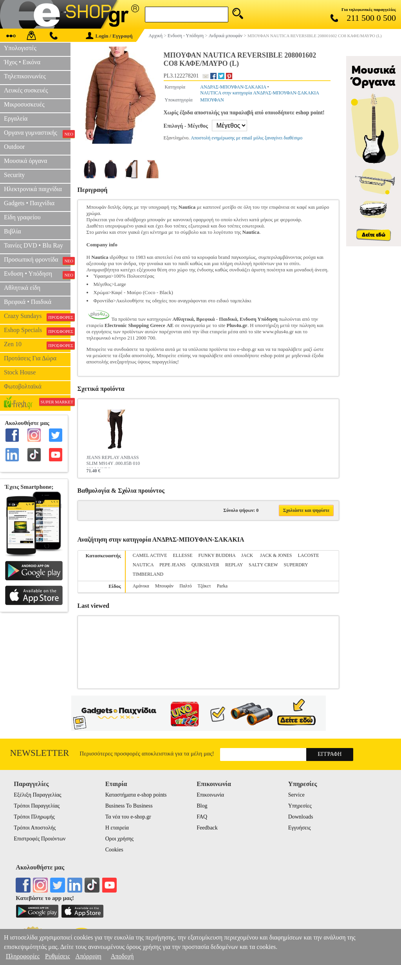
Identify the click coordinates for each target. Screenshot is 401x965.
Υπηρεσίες (300, 806)
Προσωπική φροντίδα (37, 260)
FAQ (202, 817)
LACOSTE (308, 555)
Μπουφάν (164, 586)
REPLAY (234, 564)
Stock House (20, 372)
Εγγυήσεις (299, 828)
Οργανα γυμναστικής (37, 133)
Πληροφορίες (23, 956)
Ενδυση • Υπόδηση (37, 274)
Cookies (114, 850)
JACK (247, 555)
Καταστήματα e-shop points (136, 795)
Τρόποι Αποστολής (35, 828)
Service (296, 795)
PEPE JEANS (172, 564)
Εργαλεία (15, 118)
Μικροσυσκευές (24, 104)
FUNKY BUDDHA (217, 555)
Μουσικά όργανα (25, 160)
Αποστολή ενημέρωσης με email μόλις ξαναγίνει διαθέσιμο (246, 138)
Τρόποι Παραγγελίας (37, 806)
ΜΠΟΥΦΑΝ (212, 100)
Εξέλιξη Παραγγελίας (37, 795)
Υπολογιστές (20, 48)
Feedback (207, 828)
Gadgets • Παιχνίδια (29, 203)
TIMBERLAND (148, 574)
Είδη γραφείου (22, 217)
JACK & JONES (276, 555)
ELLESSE (183, 555)
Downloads (300, 817)
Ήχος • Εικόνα (22, 62)
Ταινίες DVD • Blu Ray (33, 245)
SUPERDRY (296, 564)
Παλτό (185, 586)
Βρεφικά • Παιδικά (27, 301)
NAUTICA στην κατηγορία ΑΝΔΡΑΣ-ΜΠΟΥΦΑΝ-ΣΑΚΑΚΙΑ (259, 93)
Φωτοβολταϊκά (23, 386)
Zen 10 (37, 345)
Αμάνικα (141, 586)
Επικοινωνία (210, 795)
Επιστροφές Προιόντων (39, 839)
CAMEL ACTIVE (150, 555)
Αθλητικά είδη (22, 287)
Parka (222, 586)
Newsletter (39, 753)
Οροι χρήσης (119, 839)
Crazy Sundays (37, 317)
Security (14, 175)
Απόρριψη (88, 956)
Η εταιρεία (117, 828)
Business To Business (129, 806)
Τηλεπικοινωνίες (25, 76)
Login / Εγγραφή (109, 36)
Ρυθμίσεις (57, 956)
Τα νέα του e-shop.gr (128, 817)
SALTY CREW (263, 564)
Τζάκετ (204, 586)
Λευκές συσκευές (26, 90)
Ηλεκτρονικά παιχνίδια (33, 189)
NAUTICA (143, 564)
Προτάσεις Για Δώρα (30, 358)
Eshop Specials (37, 331)
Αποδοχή (122, 956)
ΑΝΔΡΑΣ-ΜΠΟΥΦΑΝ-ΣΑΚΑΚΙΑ (233, 87)
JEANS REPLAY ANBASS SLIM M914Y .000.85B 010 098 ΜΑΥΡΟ (113, 461)
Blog (202, 806)
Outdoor (14, 146)
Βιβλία (12, 231)
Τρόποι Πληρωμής (34, 817)
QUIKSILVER (205, 564)
